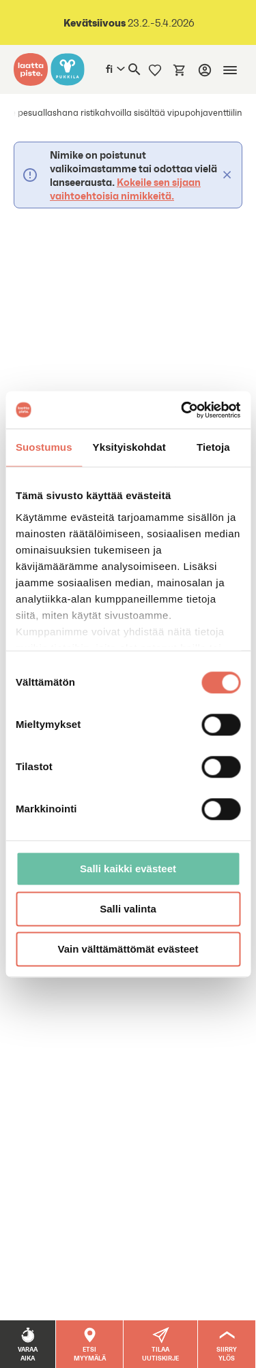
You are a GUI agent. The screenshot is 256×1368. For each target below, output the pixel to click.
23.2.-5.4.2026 (160, 22)
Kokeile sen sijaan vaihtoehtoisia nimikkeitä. (125, 188)
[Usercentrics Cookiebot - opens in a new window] (182, 410)
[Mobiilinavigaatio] (230, 70)
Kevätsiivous (94, 22)
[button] (161, 1344)
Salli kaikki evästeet (128, 868)
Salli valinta (128, 908)
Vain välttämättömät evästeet (128, 949)
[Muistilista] (155, 69)
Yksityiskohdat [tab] (129, 447)
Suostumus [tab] (44, 447)
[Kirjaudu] (204, 70)
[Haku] (134, 69)
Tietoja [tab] (213, 447)
